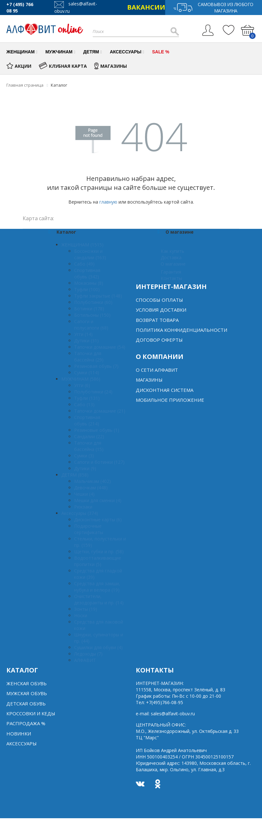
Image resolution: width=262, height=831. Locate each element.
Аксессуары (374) (79, 513)
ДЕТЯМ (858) (75, 475)
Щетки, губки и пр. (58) (99, 551)
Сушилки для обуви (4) (98, 647)
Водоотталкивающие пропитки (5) (97, 561)
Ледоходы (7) (88, 654)
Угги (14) (83, 334)
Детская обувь (26, 703)
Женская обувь (26, 683)
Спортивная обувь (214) (87, 420)
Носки (80, 615)
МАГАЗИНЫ (110, 66)
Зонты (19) (85, 609)
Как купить (172, 251)
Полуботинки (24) (93, 392)
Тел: (159, 702)
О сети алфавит (157, 370)
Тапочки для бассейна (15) (89, 446)
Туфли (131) (87, 398)
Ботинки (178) (89, 309)
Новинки (18, 733)
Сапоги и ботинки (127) (99, 462)
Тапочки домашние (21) (99, 411)
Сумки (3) (84, 456)
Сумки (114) (86, 372)
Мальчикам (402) (92, 481)
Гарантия (171, 272)
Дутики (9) (85, 468)
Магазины (149, 380)
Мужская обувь (26, 693)
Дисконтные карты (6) (98, 519)
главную (108, 202)
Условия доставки (161, 310)
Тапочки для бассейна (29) (89, 356)
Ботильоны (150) (92, 315)
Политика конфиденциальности (181, 330)
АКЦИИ (18, 66)
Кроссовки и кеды (30, 713)
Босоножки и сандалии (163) (90, 254)
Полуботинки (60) (93, 302)
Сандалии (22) (89, 436)
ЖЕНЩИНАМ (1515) (82, 245)
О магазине (173, 264)
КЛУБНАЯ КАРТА (63, 66)
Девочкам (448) (91, 488)
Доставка (171, 257)
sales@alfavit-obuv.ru (173, 714)
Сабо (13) (84, 404)
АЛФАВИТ (85, 660)
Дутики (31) (86, 341)
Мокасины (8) (88, 283)
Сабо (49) (84, 264)
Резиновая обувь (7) (96, 366)
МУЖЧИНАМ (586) (80, 379)
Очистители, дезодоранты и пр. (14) (99, 599)
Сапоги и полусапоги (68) (91, 324)
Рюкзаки (83, 507)
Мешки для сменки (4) (97, 500)
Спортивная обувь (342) (87, 273)
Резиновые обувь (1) (96, 430)
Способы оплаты (159, 300)
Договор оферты (159, 340)
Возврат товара (157, 320)
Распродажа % (25, 723)
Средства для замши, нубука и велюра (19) (97, 586)
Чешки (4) (84, 494)
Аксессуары (21, 743)
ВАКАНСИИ (146, 7)
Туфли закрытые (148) (98, 296)
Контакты (171, 278)
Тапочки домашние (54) (99, 347)
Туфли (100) (87, 289)
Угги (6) (82, 385)
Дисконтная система (164, 390)
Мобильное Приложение (170, 400)
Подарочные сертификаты (88, 529)
